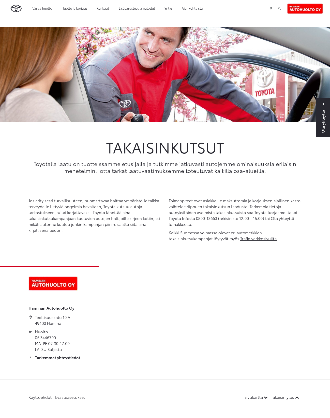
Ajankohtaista (192, 8)
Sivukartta (256, 397)
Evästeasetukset (70, 397)
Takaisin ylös (285, 397)
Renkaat (103, 8)
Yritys (168, 8)
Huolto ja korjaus (74, 8)
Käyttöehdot (40, 397)
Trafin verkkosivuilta (258, 238)
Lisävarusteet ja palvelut (137, 8)
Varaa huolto (42, 8)
